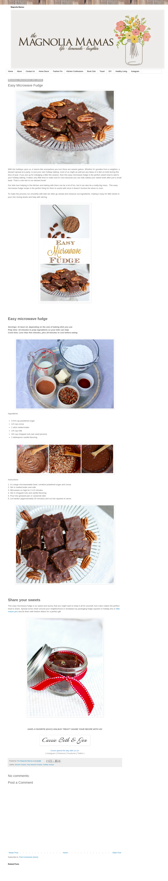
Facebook (71, 753)
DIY (110, 71)
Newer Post (13, 853)
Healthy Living (121, 71)
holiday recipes (48, 764)
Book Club (91, 71)
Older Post (116, 853)
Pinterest (61, 753)
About (19, 71)
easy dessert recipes (34, 764)
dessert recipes (20, 764)
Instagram (135, 71)
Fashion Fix (57, 71)
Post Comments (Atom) (28, 857)
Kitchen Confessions (74, 71)
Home (10, 71)
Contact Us (30, 71)
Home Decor (44, 71)
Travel (102, 71)
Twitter (80, 753)
